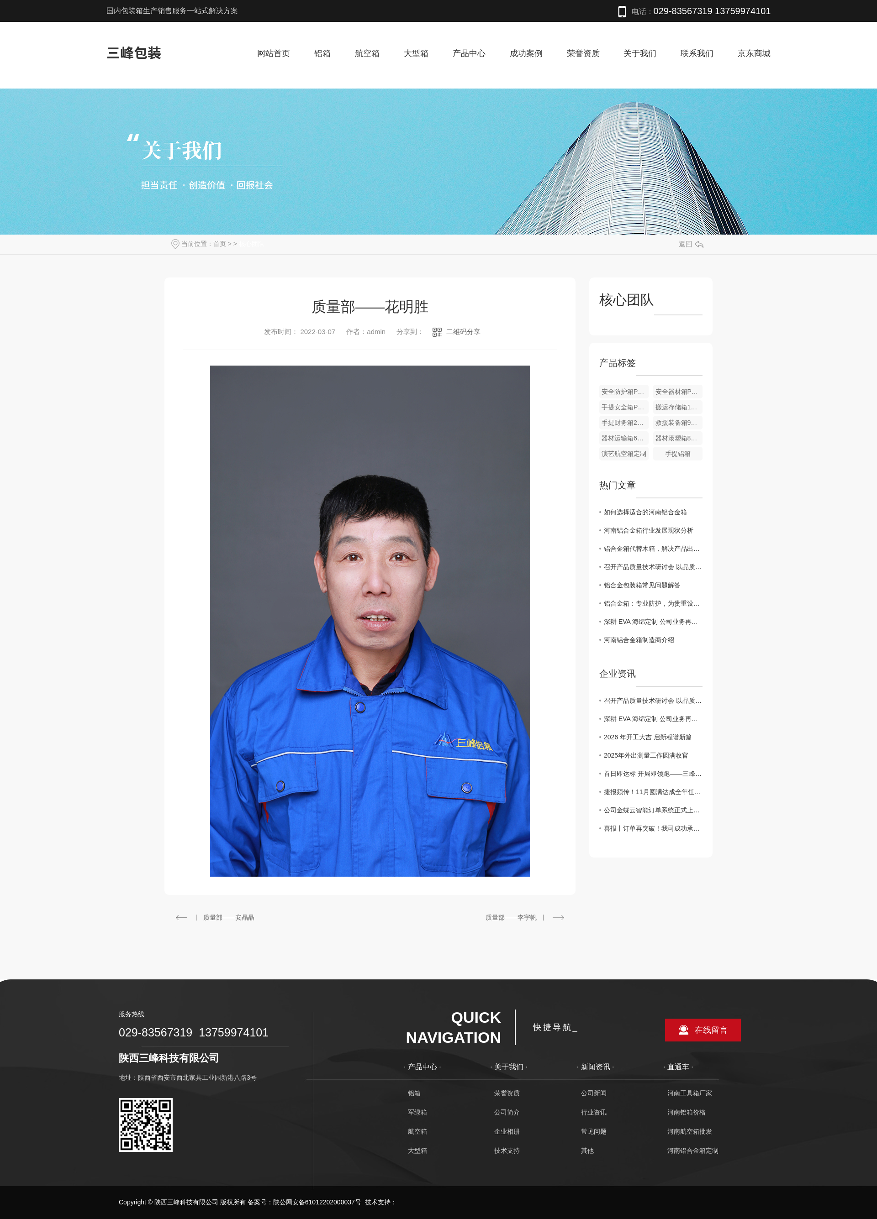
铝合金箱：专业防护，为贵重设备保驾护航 (653, 603)
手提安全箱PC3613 (625, 407)
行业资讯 (594, 1112)
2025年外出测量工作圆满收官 (646, 755)
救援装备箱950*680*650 (679, 422)
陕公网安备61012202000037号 (317, 1202)
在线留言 (711, 1030)
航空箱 (367, 53)
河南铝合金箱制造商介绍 (639, 640)
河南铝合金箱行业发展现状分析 (648, 530)
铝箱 (322, 53)
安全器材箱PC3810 (679, 391)
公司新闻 (594, 1093)
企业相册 (507, 1131)
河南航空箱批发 (689, 1131)
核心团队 (251, 243)
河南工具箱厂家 (689, 1093)
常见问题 (594, 1131)
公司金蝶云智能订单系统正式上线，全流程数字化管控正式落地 (653, 810)
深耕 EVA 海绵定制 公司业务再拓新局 (653, 621)
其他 (587, 1150)
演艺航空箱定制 (624, 453)
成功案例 (526, 53)
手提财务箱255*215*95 (625, 422)
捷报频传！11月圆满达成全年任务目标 (653, 791)
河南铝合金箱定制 (693, 1150)
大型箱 (416, 53)
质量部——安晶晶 (228, 917)
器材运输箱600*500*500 (625, 438)
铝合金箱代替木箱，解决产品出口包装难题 (653, 548)
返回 (691, 244)
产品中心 (469, 53)
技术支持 (507, 1150)
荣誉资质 (583, 53)
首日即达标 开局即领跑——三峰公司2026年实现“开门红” (653, 773)
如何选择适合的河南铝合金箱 (645, 512)
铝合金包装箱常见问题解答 (642, 585)
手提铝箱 (678, 453)
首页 (219, 243)
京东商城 (754, 53)
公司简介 (507, 1112)
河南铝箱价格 (686, 1112)
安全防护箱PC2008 (625, 391)
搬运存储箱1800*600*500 (679, 407)
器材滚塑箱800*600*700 (679, 438)
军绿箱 (417, 1112)
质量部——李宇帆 (511, 917)
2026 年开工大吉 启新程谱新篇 (648, 737)
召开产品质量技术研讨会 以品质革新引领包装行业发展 (653, 566)
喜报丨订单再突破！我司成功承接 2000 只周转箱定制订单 (653, 828)
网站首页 (273, 53)
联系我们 (697, 53)
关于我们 (639, 53)
